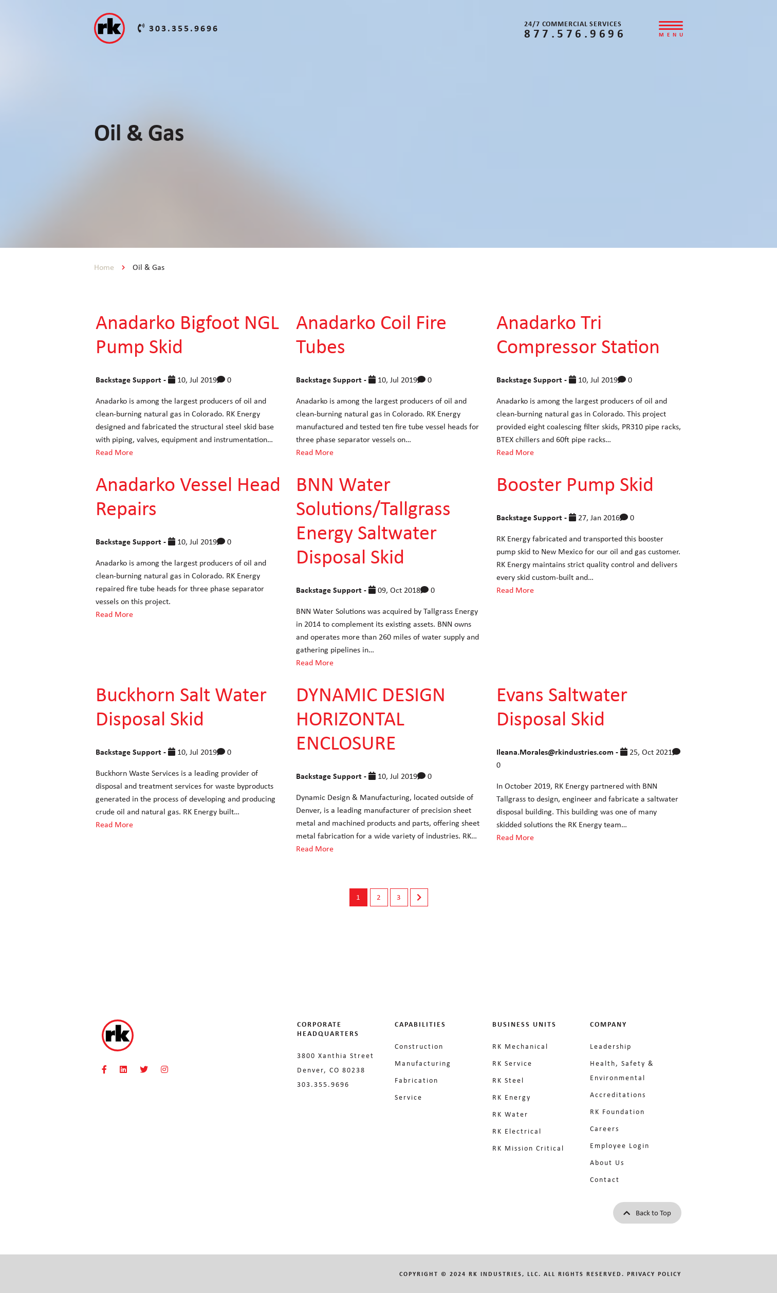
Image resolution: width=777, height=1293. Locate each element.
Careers (604, 1128)
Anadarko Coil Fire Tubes (371, 333)
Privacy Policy (654, 1274)
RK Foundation (617, 1111)
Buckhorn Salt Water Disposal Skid (181, 706)
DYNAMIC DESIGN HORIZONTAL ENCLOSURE (371, 718)
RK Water (510, 1114)
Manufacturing (423, 1063)
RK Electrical (517, 1131)
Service (408, 1097)
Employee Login (620, 1145)
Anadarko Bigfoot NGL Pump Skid (187, 333)
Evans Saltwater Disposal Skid (561, 706)
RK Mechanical (520, 1046)
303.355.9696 (178, 27)
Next (419, 897)
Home (104, 266)
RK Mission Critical (528, 1148)
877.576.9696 (575, 33)
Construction (419, 1046)
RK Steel (508, 1080)
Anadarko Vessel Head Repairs (188, 495)
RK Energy (511, 1097)
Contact (605, 1179)
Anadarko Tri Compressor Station (578, 333)
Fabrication (416, 1080)
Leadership (611, 1046)
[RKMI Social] (104, 1069)
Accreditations (618, 1094)
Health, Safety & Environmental (622, 1070)
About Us (607, 1162)
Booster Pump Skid (575, 483)
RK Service (512, 1063)
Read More (114, 452)
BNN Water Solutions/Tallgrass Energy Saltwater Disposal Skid (373, 519)
